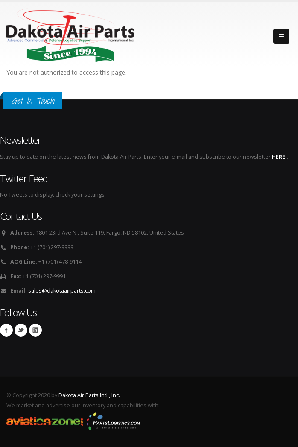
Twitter (21, 330)
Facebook (6, 330)
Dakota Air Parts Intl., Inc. (89, 395)
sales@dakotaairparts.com (62, 290)
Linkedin (35, 330)
